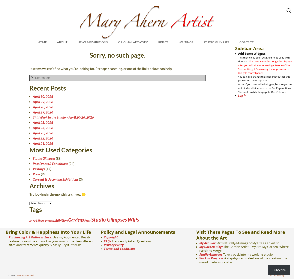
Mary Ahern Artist (26, 275)
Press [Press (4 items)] (87, 220)
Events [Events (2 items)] (48, 220)
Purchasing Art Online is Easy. (30, 237)
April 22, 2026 (43, 138)
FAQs (107, 241)
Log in (242, 95)
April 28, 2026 (43, 107)
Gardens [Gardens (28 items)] (76, 220)
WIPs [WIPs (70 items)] (133, 219)
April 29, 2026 (43, 102)
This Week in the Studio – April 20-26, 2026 (63, 117)
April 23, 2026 (43, 133)
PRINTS (163, 42)
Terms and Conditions (119, 249)
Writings (39, 169)
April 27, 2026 (43, 112)
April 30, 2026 (43, 96)
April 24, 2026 (43, 128)
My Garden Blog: (211, 247)
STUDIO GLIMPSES (216, 42)
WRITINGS (186, 42)
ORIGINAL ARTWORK (133, 42)
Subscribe (279, 270)
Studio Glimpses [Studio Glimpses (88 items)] (109, 219)
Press (36, 174)
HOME (42, 42)
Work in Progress (211, 258)
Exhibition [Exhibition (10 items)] (60, 220)
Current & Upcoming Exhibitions (55, 179)
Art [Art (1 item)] (30, 221)
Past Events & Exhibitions (50, 164)
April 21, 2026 (43, 143)
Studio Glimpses (44, 158)
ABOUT (62, 42)
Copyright (111, 237)
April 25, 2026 (43, 122)
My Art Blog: (208, 243)
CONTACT (246, 42)
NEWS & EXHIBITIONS (93, 42)
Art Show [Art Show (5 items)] (38, 220)
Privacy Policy (114, 245)
